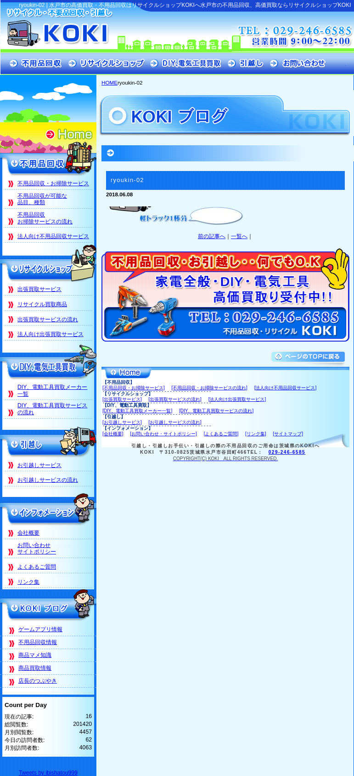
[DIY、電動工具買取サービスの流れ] (216, 410)
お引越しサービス (39, 465)
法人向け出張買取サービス (50, 334)
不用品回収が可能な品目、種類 (42, 199)
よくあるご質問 (36, 567)
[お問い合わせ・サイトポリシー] (163, 433)
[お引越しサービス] (122, 422)
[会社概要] (113, 433)
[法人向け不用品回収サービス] (285, 387)
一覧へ (239, 236)
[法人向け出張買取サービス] (237, 399)
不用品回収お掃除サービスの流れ (45, 218)
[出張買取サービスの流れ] (175, 399)
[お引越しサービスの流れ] (175, 422)
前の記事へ (211, 236)
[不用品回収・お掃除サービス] (133, 387)
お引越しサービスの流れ (47, 480)
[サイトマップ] (288, 433)
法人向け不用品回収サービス (53, 236)
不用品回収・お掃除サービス (53, 183)
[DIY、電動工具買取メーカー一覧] (137, 410)
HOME (109, 83)
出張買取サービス (39, 289)
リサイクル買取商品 (42, 304)
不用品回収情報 (37, 642)
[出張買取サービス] (122, 399)
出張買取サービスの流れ (47, 319)
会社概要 (28, 533)
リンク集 (28, 582)
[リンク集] (255, 433)
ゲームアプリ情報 (40, 629)
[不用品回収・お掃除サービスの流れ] (209, 387)
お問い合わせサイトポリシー (36, 548)
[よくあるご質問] (221, 433)
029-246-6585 (287, 452)
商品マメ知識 (34, 655)
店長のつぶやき (37, 681)
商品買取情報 (34, 668)
